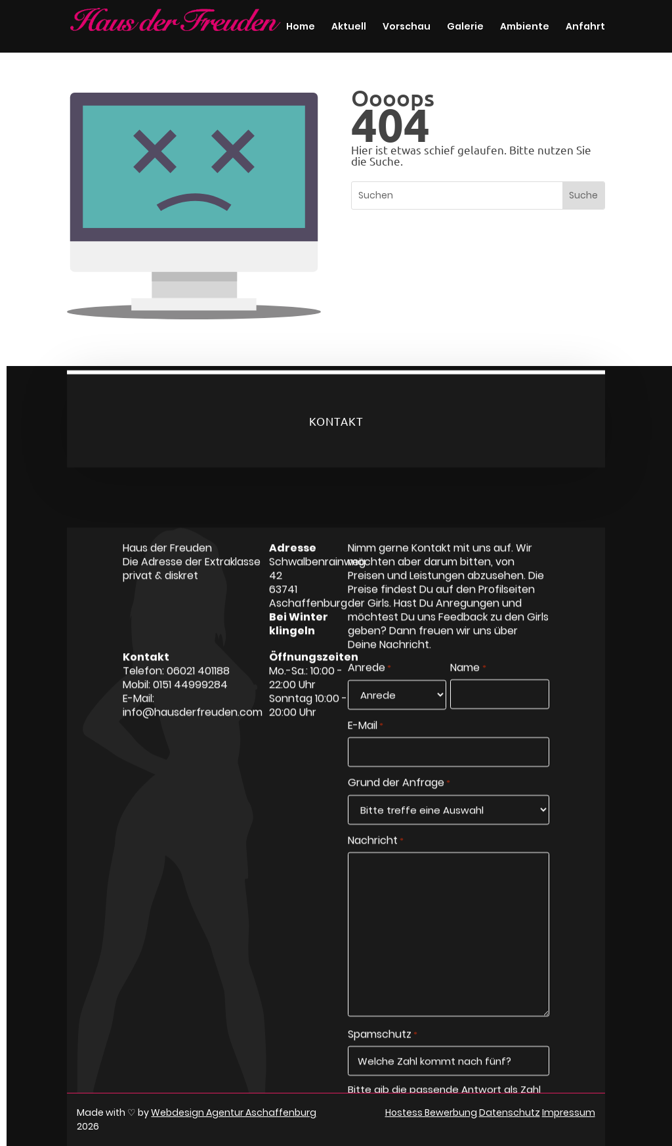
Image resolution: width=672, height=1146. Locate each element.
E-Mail (365, 755)
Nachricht (376, 869)
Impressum (568, 1112)
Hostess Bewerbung (431, 1112)
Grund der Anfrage (399, 812)
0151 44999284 (190, 713)
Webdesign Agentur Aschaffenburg (233, 1112)
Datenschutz (509, 1112)
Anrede (369, 697)
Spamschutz (382, 1064)
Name (468, 697)
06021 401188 (198, 699)
